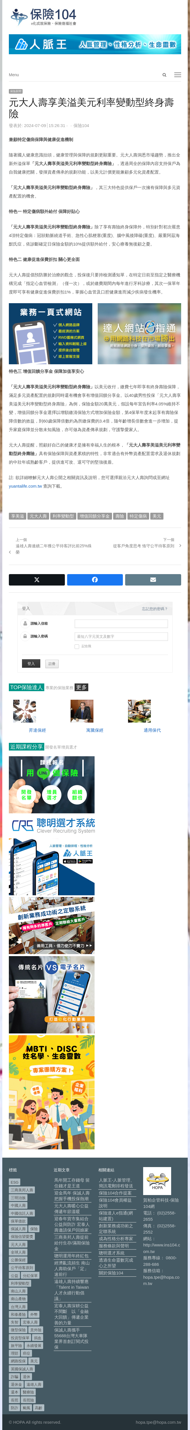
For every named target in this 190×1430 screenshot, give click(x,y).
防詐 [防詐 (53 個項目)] (14, 1408)
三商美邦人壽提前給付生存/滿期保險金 (72, 1243)
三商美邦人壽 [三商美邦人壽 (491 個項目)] (22, 1190)
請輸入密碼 (39, 636)
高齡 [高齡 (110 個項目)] (38, 1408)
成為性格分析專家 (116, 1238)
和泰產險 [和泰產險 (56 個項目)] (18, 1314)
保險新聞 (15, 91)
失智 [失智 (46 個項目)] (14, 1322)
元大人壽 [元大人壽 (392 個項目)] (18, 1244)
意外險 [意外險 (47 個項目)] (35, 1330)
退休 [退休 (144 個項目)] (26, 1377)
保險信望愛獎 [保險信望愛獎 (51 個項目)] (22, 1236)
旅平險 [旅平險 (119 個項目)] (16, 1345)
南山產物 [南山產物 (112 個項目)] (18, 1299)
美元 (157, 516)
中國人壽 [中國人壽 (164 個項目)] (18, 1205)
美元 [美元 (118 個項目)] (34, 1361)
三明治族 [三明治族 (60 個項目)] (18, 1198)
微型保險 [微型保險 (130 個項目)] (18, 1330)
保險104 (81, 125)
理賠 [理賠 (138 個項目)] (14, 1353)
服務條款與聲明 (114, 1245)
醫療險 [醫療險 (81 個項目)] (28, 1392)
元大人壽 (38, 516)
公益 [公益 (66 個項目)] (14, 1276)
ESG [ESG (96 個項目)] (15, 1182)
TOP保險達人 (26, 687)
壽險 (119, 516)
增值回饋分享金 (95, 516)
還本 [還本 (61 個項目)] (14, 1392)
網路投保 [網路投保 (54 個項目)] (18, 1361)
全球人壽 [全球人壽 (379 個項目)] (18, 1252)
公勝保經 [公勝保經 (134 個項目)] (18, 1260)
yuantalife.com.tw (25, 486)
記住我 (83, 646)
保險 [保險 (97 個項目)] (34, 1229)
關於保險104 (111, 1272)
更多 (81, 687)
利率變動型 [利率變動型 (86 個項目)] (20, 1283)
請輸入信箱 (39, 624)
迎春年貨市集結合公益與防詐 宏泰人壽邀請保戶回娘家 (72, 1224)
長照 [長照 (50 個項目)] (14, 1400)
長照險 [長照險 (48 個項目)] (28, 1400)
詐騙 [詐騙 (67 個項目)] (14, 1377)
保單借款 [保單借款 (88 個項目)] (18, 1221)
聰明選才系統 (112, 1252)
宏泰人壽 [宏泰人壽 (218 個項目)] (30, 1322)
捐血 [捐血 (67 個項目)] (37, 1338)
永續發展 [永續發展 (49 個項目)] (34, 1345)
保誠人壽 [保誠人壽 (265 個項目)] (18, 1229)
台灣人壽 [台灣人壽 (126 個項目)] (18, 1307)
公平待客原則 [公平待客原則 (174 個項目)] (22, 1268)
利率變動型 (63, 516)
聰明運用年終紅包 (71, 1255)
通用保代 (152, 730)
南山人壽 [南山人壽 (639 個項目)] (18, 1291)
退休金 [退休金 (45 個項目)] (16, 1384)
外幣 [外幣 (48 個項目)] (34, 1314)
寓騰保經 (94, 730)
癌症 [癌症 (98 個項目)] (26, 1353)
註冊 (52, 664)
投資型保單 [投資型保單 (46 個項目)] (20, 1338)
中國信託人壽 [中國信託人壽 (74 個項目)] (22, 1213)
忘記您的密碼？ (155, 609)
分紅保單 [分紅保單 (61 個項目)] (30, 1276)
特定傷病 (138, 516)
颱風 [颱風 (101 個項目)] (26, 1408)
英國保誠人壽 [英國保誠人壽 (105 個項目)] (22, 1369)
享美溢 (17, 516)
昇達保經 (37, 730)
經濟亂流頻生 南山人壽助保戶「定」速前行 (72, 1268)
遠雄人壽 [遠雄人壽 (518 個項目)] (34, 1384)
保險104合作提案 (115, 1192)
